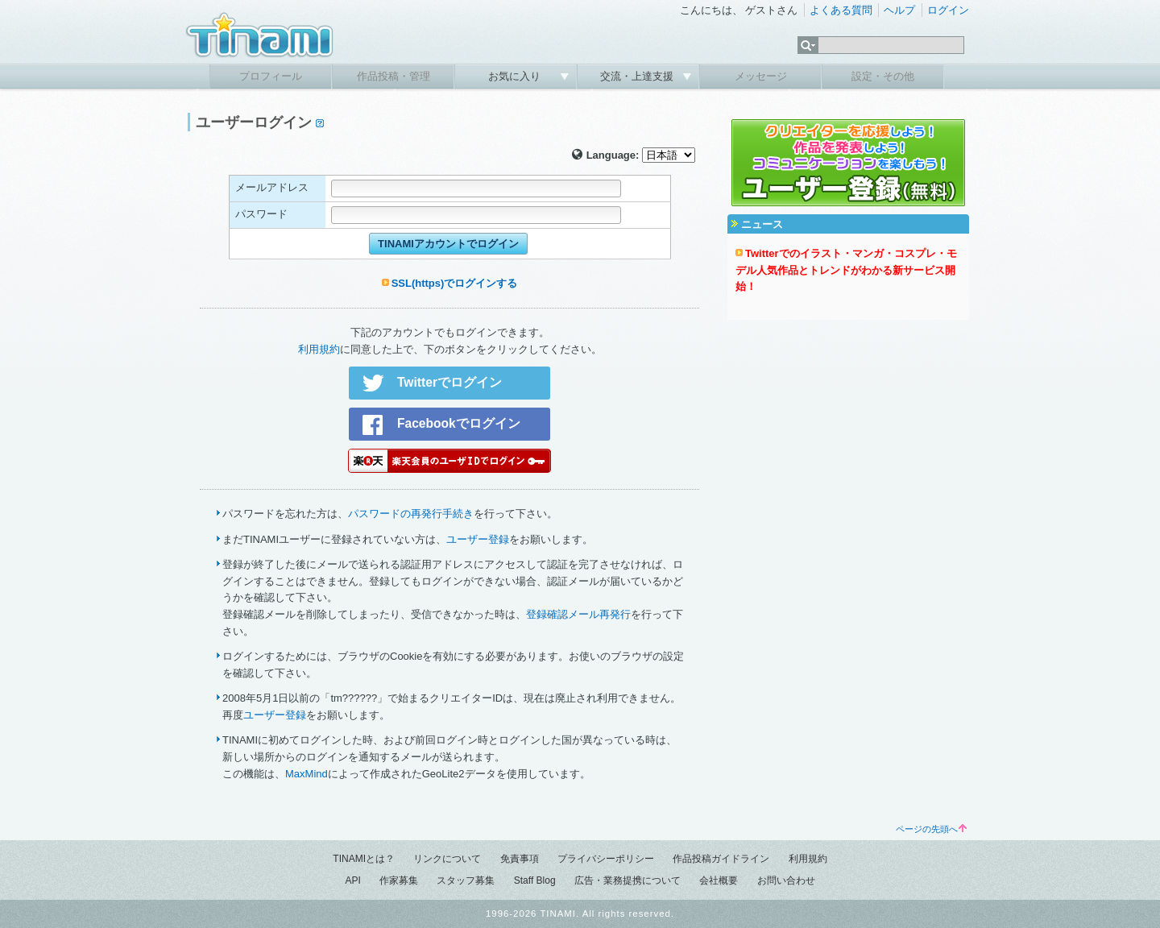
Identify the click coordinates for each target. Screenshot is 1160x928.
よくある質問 (841, 10)
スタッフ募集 (466, 880)
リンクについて (447, 858)
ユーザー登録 (477, 539)
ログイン (948, 10)
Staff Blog (535, 880)
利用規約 (319, 349)
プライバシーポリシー (605, 858)
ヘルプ (899, 10)
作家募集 (398, 880)
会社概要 (718, 880)
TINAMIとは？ (364, 858)
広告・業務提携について (627, 880)
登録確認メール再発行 (578, 614)
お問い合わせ (786, 880)
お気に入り (516, 76)
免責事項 (519, 858)
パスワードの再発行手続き (411, 514)
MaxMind (306, 774)
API (352, 880)
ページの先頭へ (931, 829)
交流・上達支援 (638, 76)
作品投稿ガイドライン (721, 858)
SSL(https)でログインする (455, 283)
